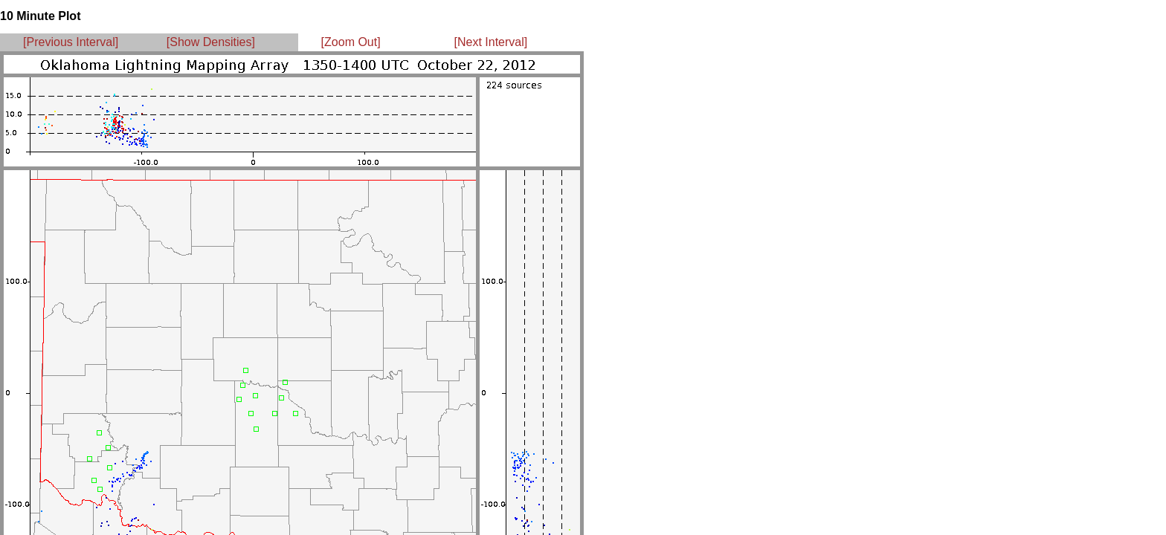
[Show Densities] (211, 42)
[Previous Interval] (70, 42)
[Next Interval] (491, 42)
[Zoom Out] (351, 42)
